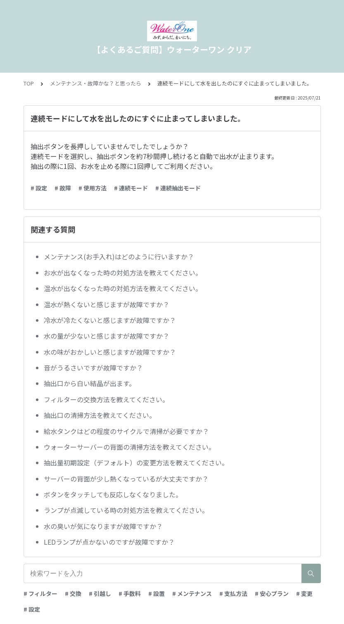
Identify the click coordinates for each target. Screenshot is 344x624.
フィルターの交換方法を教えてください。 (106, 399)
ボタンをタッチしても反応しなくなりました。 (113, 494)
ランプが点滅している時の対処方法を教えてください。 (126, 510)
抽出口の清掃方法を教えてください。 (100, 415)
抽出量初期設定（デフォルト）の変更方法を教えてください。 (136, 462)
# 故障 (63, 188)
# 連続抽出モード (178, 188)
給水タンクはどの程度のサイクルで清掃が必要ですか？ (126, 431)
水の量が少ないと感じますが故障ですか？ (106, 336)
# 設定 (39, 188)
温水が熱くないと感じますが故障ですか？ (106, 304)
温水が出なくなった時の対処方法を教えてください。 (123, 288)
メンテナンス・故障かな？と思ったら (95, 83)
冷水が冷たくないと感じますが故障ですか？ (110, 320)
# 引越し (100, 593)
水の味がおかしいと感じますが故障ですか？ (110, 352)
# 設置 (156, 593)
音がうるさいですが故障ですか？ (93, 368)
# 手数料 (130, 593)
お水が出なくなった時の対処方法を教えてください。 (123, 273)
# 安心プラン (272, 593)
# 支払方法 (233, 593)
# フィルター (40, 593)
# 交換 (73, 593)
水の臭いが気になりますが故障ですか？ (103, 526)
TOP (29, 83)
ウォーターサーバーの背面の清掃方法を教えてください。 (129, 447)
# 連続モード (131, 188)
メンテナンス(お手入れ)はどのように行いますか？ (119, 256)
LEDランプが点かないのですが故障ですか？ (109, 542)
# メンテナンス (192, 593)
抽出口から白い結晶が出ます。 (89, 383)
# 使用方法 (92, 188)
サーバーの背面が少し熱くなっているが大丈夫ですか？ (126, 479)
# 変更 (304, 593)
